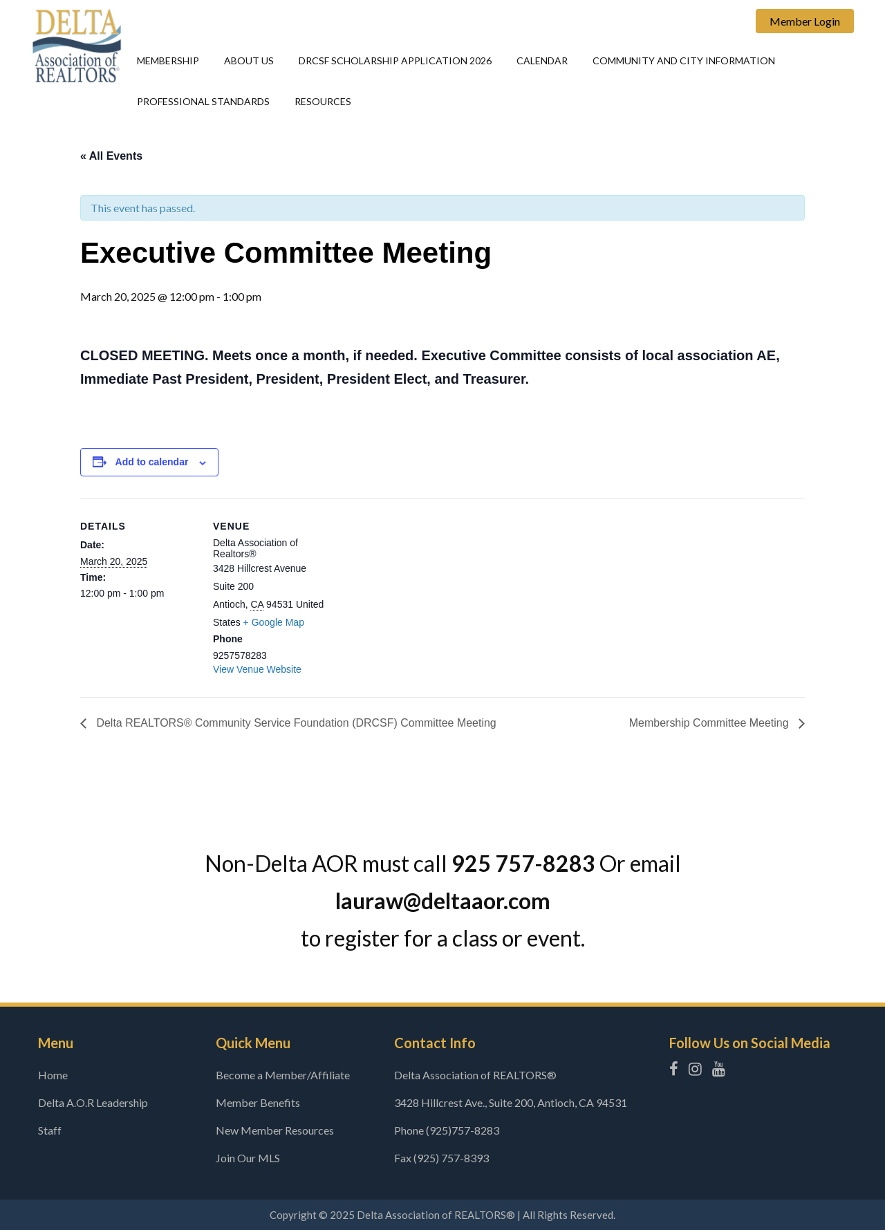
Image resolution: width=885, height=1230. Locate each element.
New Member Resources (275, 1130)
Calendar (542, 60)
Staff (50, 1130)
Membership (168, 60)
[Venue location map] (419, 594)
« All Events (111, 156)
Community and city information (684, 60)
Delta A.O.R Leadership (93, 1102)
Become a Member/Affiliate (283, 1074)
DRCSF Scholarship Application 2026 (395, 60)
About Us (249, 60)
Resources (323, 101)
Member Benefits (258, 1102)
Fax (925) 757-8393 (441, 1157)
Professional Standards (203, 101)
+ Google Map (273, 622)
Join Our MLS (248, 1157)
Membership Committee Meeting (710, 723)
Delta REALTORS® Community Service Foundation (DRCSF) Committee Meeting (295, 723)
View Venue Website (257, 669)
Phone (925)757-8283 (446, 1130)
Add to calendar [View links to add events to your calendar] (152, 461)
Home (53, 1074)
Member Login (805, 21)
